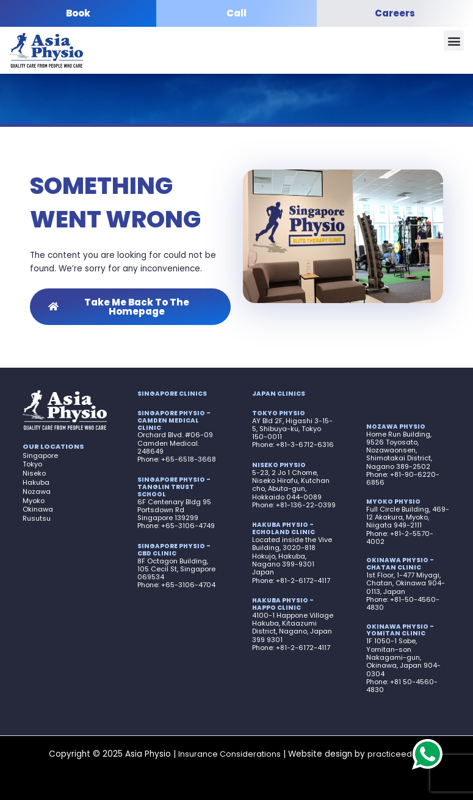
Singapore (40, 455)
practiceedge (394, 754)
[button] (454, 41)
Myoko (34, 500)
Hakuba (36, 482)
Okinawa (38, 509)
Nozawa (37, 491)
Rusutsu (37, 518)
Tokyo (32, 464)
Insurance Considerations (230, 754)
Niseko (34, 473)
